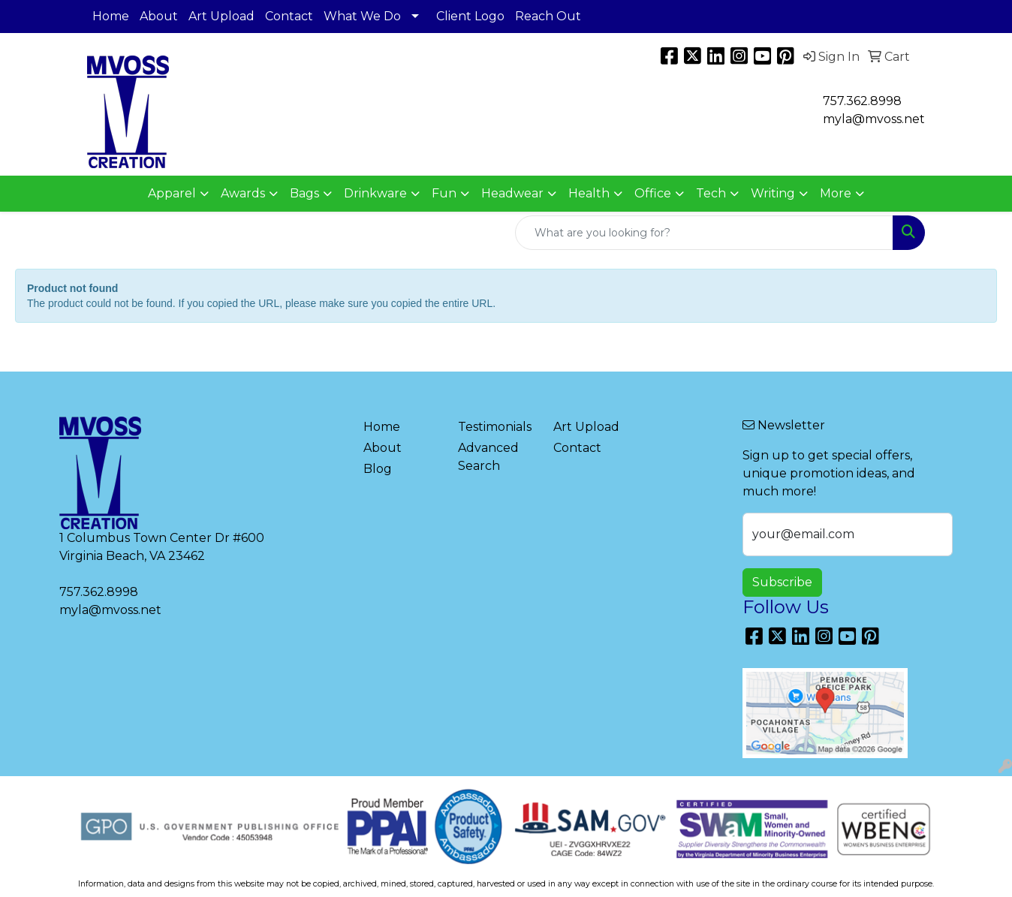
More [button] (835, 193)
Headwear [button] (512, 193)
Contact (289, 16)
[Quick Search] (704, 232)
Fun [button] (444, 193)
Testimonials (495, 427)
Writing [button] (773, 193)
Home (110, 16)
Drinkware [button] (375, 193)
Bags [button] (304, 193)
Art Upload (221, 16)
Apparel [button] (172, 193)
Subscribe (782, 582)
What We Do (362, 16)
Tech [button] (711, 193)
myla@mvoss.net (110, 610)
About (159, 16)
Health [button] (589, 193)
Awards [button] (243, 193)
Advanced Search (488, 457)
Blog (377, 469)
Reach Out (548, 16)
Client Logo (470, 16)
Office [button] (652, 193)
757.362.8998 (862, 101)
